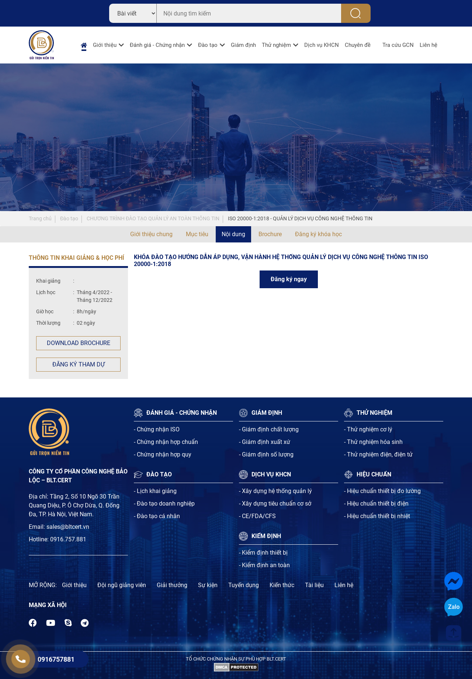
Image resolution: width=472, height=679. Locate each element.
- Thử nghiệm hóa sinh (373, 441)
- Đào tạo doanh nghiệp (164, 503)
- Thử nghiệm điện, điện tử (378, 454)
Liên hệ (428, 45)
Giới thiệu (105, 45)
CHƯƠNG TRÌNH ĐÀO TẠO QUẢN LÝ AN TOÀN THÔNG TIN (153, 218)
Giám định (243, 45)
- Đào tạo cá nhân (157, 516)
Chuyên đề (358, 45)
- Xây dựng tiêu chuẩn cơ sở (275, 503)
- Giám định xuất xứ (264, 441)
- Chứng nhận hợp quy (162, 454)
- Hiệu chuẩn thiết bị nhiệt (377, 516)
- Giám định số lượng (266, 454)
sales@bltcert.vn (67, 526)
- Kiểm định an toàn (264, 565)
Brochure (270, 234)
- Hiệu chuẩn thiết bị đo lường (382, 490)
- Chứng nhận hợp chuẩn (166, 441)
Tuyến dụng (243, 585)
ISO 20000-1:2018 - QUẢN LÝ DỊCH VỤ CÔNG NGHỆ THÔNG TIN (300, 218)
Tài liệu (314, 585)
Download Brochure (78, 343)
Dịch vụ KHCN (321, 45)
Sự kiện (208, 585)
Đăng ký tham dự (78, 364)
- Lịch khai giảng (155, 490)
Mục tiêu (197, 234)
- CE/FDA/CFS (257, 516)
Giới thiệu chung (151, 234)
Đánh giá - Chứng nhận (157, 45)
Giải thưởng (172, 585)
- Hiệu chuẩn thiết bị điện (376, 503)
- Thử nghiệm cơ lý (368, 429)
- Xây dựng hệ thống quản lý (275, 490)
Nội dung (233, 234)
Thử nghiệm (276, 45)
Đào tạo (208, 45)
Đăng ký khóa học (318, 234)
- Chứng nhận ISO (157, 429)
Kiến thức (282, 585)
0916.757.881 (68, 539)
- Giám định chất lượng (269, 429)
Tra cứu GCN (398, 45)
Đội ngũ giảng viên (121, 585)
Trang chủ (40, 218)
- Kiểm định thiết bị (263, 552)
